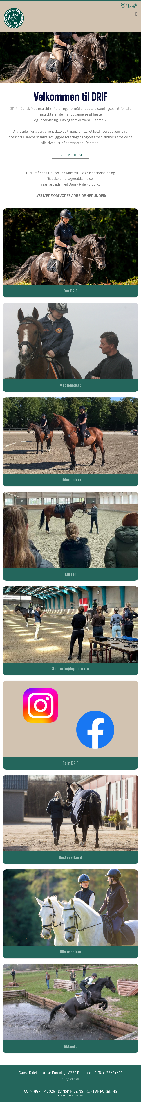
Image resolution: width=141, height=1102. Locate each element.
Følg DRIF (70, 763)
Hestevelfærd (70, 857)
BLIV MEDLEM (70, 155)
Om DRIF (70, 291)
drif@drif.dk (71, 1079)
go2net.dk (77, 1095)
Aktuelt (70, 1046)
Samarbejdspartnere (70, 668)
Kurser (70, 574)
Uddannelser (70, 479)
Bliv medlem (70, 952)
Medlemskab (70, 385)
